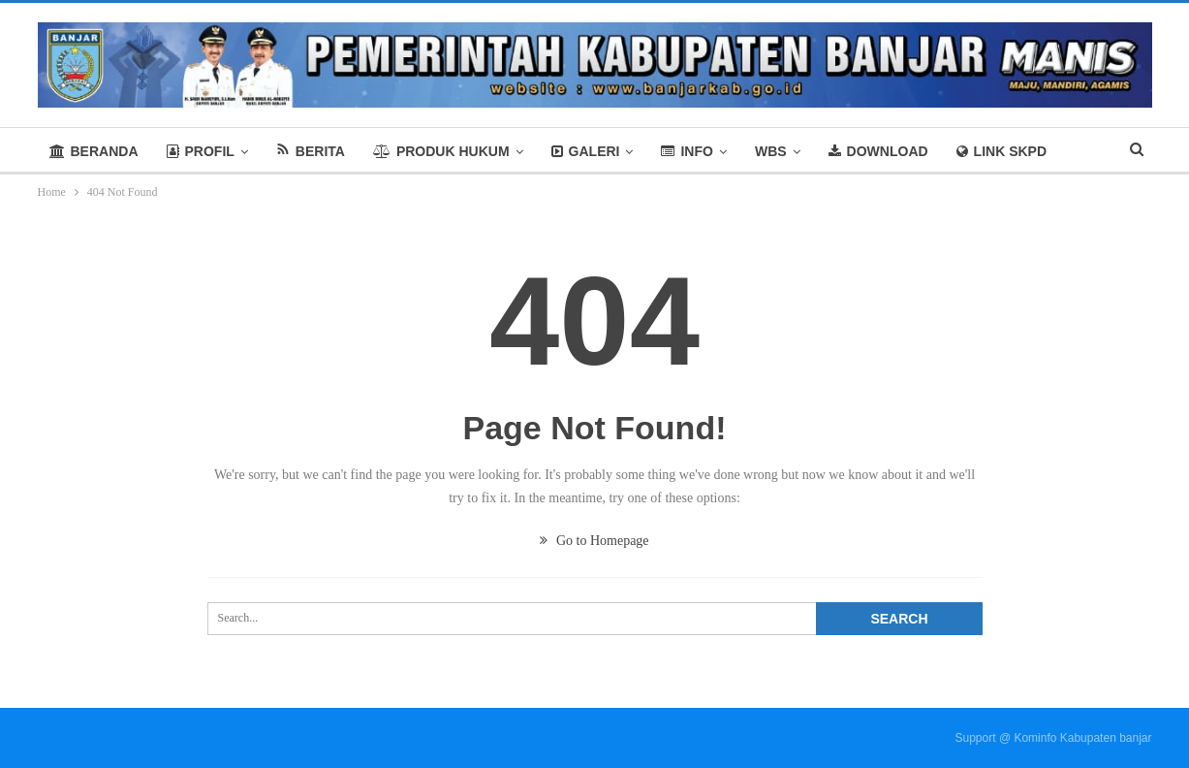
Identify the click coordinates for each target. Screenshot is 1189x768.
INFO (686, 151)
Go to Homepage (594, 540)
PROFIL (201, 151)
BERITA (310, 151)
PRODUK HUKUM (441, 151)
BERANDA (94, 151)
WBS (771, 151)
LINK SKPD (1001, 151)
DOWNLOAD (878, 151)
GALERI (585, 151)
